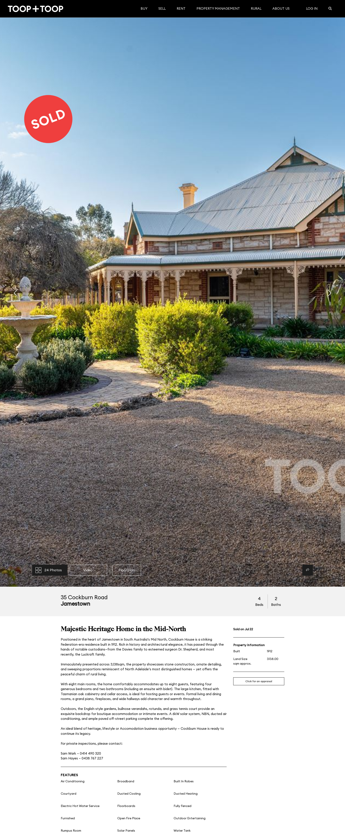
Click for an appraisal (258, 681)
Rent (181, 8)
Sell (162, 8)
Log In (311, 8)
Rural (256, 8)
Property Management (218, 8)
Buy (144, 8)
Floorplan (127, 570)
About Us (281, 8)
